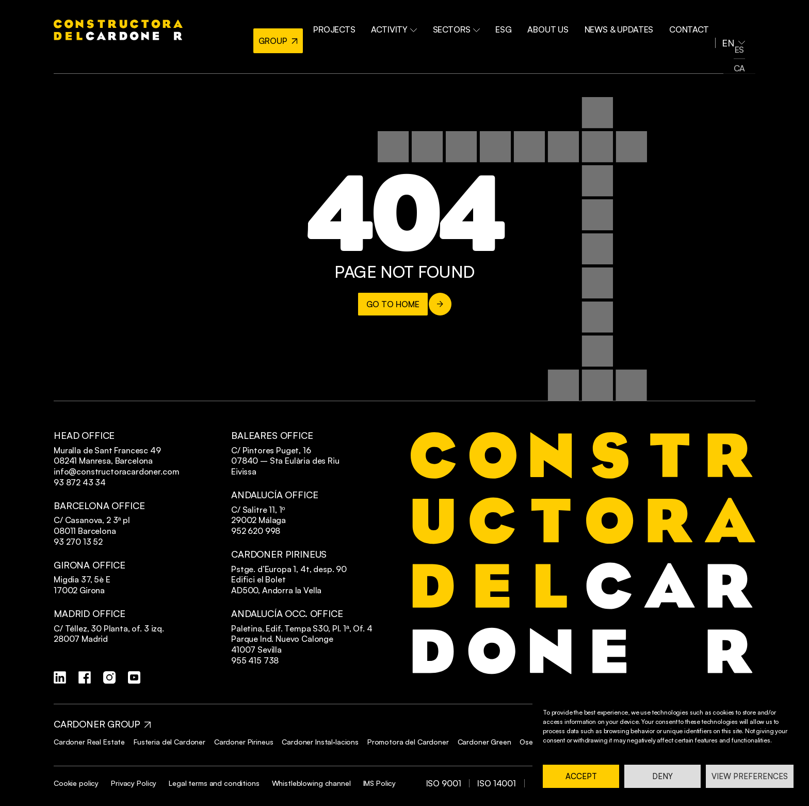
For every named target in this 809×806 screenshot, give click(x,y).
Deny (662, 776)
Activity (415, 25)
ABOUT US (557, 25)
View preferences (749, 776)
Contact (691, 25)
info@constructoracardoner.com (116, 471)
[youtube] (134, 677)
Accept (581, 776)
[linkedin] (60, 677)
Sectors (472, 25)
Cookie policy (76, 783)
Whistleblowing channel (311, 783)
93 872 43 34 (80, 482)
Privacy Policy (133, 783)
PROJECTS (358, 25)
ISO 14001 (496, 783)
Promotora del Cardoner (408, 741)
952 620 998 (255, 531)
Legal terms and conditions (214, 783)
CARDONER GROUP (97, 724)
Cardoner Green (484, 741)
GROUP (293, 25)
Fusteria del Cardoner (169, 741)
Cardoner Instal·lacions (320, 741)
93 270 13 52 (78, 541)
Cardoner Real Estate (89, 741)
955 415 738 (255, 660)
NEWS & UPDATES (625, 25)
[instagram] (109, 677)
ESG (517, 25)
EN (729, 25)
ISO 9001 (443, 783)
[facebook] (84, 677)
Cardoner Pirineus (243, 741)
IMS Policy (379, 783)
